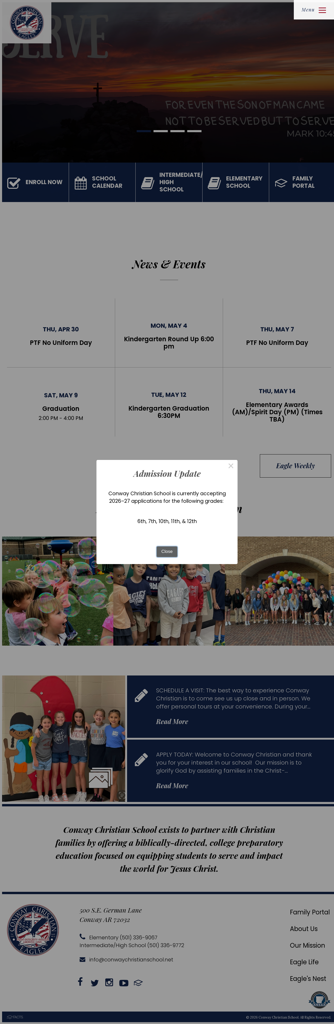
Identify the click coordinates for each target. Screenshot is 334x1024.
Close (166, 551)
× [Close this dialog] (231, 466)
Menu (314, 9)
